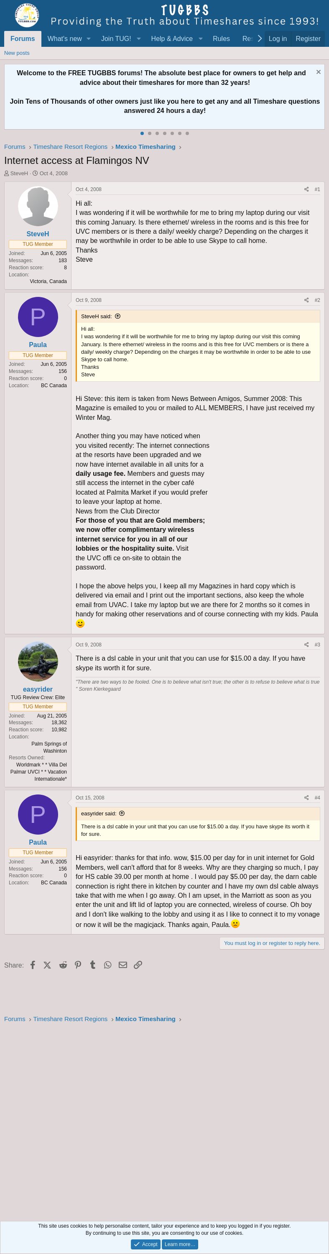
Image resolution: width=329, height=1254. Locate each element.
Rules (221, 38)
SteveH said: (96, 316)
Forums (22, 38)
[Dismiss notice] (317, 73)
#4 (317, 798)
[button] (89, 39)
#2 (317, 300)
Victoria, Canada (48, 281)
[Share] (306, 189)
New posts (17, 53)
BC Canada (54, 385)
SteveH (19, 173)
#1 (317, 189)
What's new (65, 38)
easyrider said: (99, 813)
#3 (317, 645)
